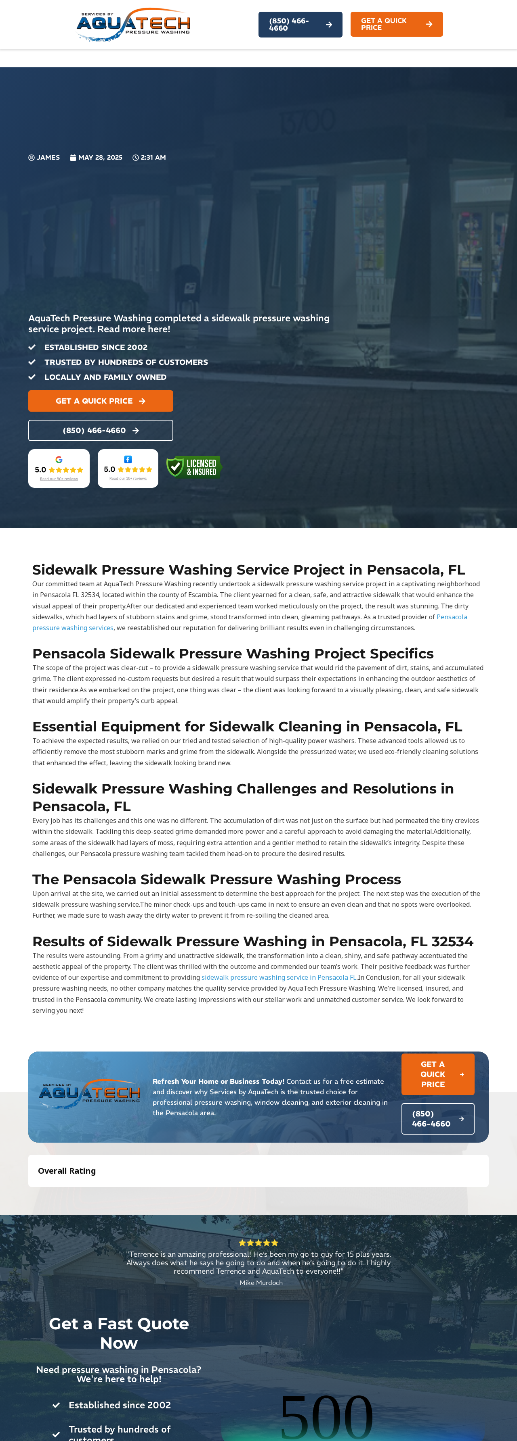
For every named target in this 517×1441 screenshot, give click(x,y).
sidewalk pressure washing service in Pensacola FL (279, 977)
